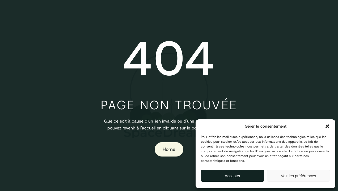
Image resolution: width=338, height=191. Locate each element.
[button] (327, 126)
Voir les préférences (298, 175)
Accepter (232, 175)
